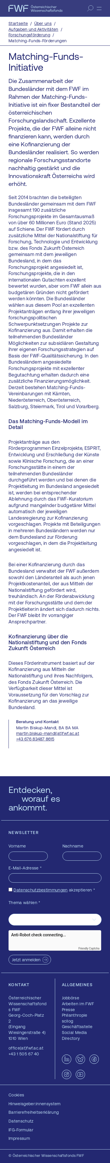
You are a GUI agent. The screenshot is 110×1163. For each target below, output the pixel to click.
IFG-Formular (21, 1130)
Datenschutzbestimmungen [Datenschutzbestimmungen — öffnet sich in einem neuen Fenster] (40, 890)
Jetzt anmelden (26, 959)
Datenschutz (21, 1121)
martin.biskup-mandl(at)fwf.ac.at (47, 733)
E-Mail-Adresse (25, 868)
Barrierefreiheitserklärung (34, 1112)
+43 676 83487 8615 (35, 739)
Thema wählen (24, 902)
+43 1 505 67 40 (24, 1054)
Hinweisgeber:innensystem (35, 1103)
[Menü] (99, 8)
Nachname (73, 846)
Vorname (17, 846)
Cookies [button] (16, 1095)
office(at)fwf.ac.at (26, 1048)
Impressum (19, 1138)
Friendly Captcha (88, 948)
